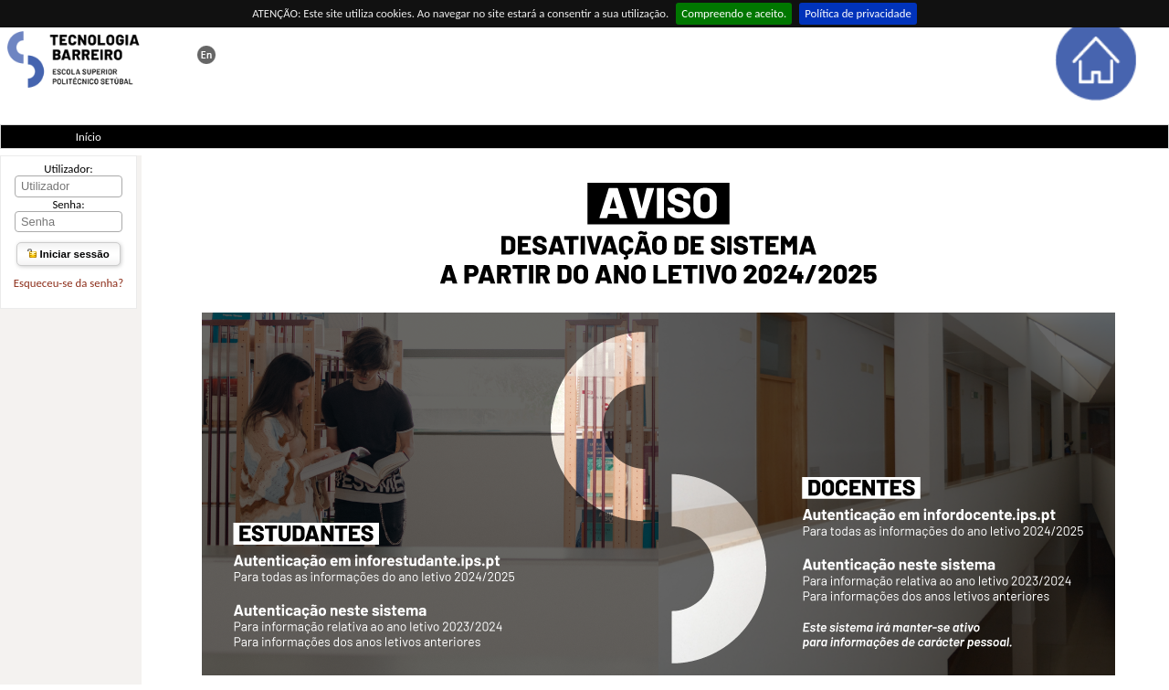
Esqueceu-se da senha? (68, 283)
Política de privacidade (858, 13)
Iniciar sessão (68, 254)
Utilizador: (68, 168)
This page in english (206, 55)
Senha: (68, 204)
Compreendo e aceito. (733, 13)
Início (88, 136)
